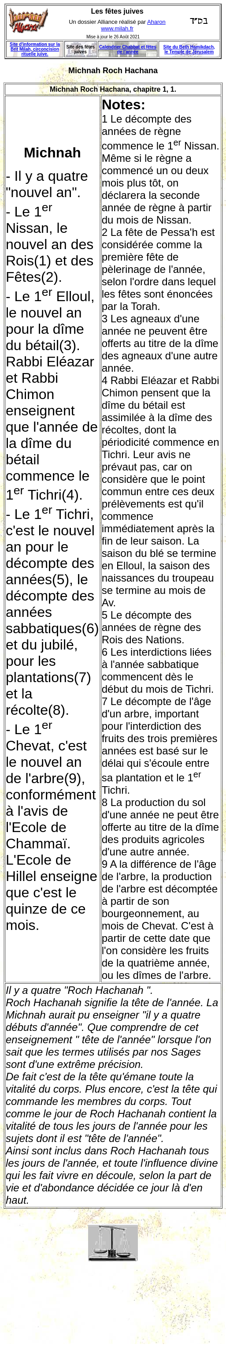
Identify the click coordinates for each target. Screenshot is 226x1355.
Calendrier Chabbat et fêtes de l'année (127, 49)
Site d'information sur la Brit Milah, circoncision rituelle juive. (35, 49)
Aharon (156, 22)
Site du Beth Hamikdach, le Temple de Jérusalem (189, 49)
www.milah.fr (117, 28)
